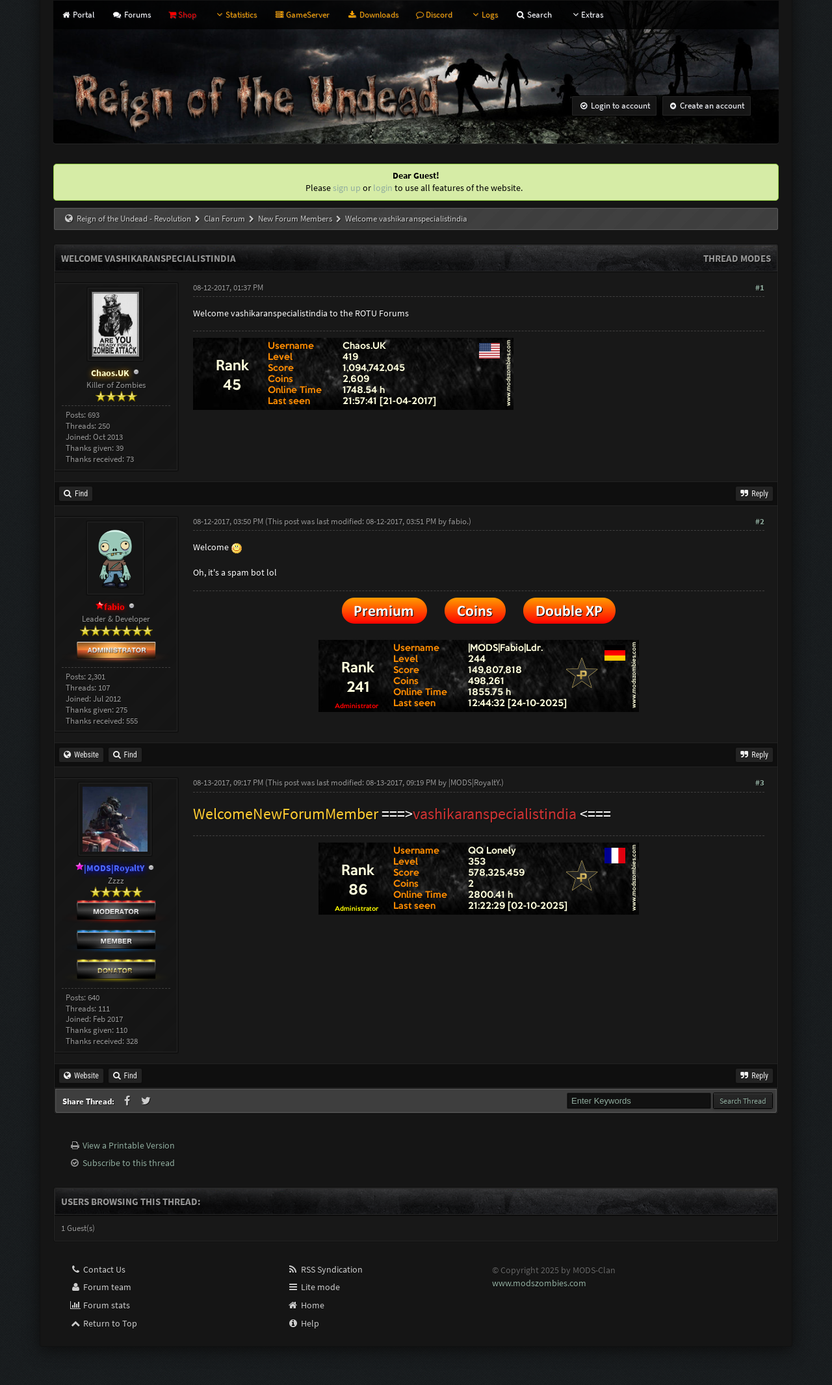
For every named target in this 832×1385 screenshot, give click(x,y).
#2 (759, 521)
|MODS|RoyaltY (473, 782)
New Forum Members (295, 218)
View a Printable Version (129, 1145)
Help (303, 1323)
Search (533, 14)
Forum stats (100, 1305)
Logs (484, 14)
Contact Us (97, 1269)
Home (305, 1305)
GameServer (302, 14)
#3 (759, 782)
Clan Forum (224, 218)
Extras (586, 14)
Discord (434, 14)
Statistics (235, 14)
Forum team (100, 1287)
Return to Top (103, 1323)
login (383, 188)
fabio (457, 521)
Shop (182, 14)
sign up (347, 188)
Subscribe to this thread (129, 1163)
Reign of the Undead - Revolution (134, 218)
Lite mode (313, 1287)
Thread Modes (737, 258)
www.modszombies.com (539, 1283)
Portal (77, 14)
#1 (759, 287)
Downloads (372, 14)
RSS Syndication (325, 1269)
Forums (131, 14)
